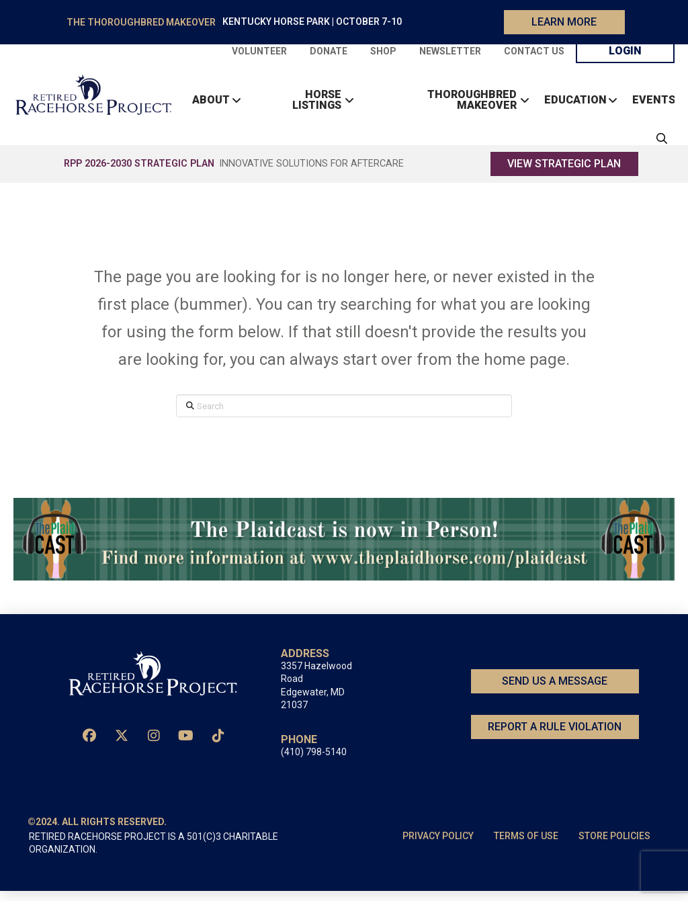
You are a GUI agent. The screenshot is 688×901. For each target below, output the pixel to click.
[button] (658, 144)
